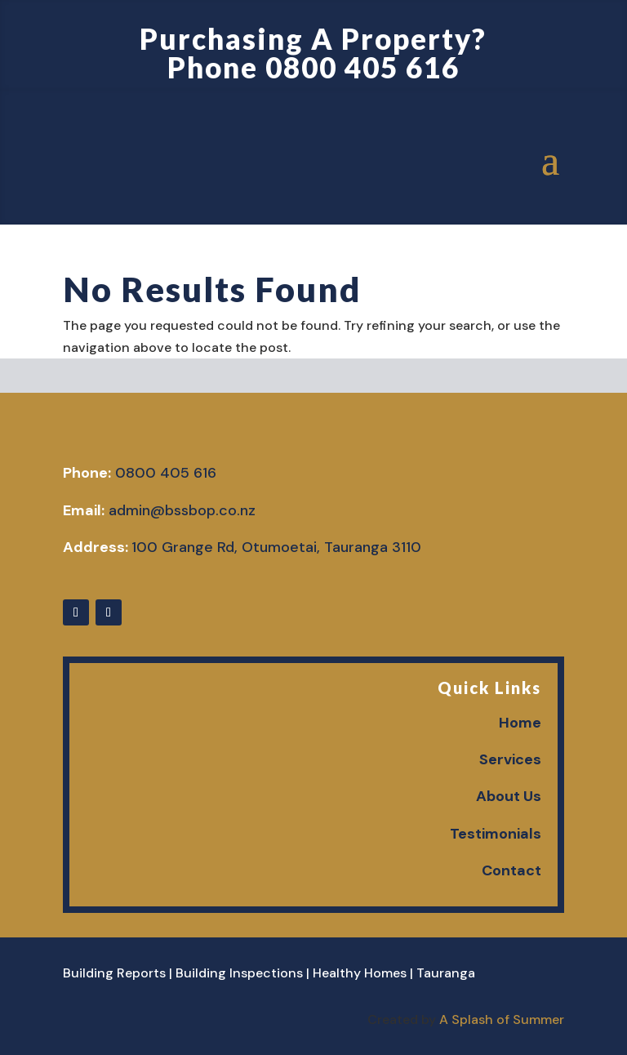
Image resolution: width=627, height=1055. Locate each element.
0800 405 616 (362, 67)
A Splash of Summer (501, 1019)
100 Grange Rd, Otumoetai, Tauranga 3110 (276, 547)
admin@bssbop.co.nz (182, 510)
